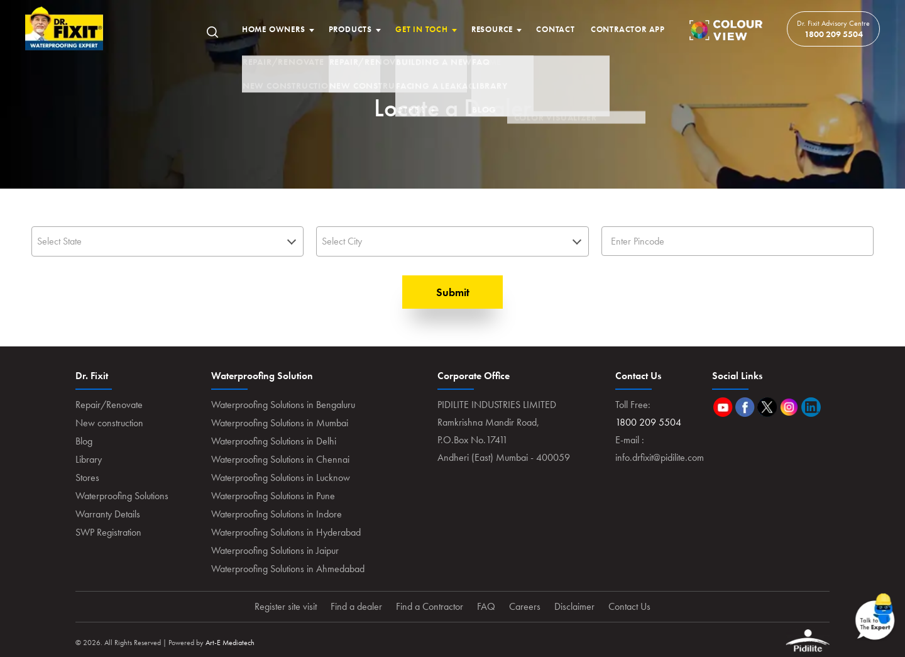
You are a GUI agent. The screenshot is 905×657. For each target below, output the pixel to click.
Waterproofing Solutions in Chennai (280, 459)
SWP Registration (108, 532)
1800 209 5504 (833, 34)
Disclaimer (574, 606)
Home (64, 28)
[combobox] (167, 241)
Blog (83, 441)
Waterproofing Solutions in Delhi (273, 441)
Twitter (767, 407)
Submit (452, 292)
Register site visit (286, 606)
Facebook (745, 407)
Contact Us (629, 606)
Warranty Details (107, 514)
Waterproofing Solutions (121, 495)
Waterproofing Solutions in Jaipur (275, 550)
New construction (109, 422)
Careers (524, 606)
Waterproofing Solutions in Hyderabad (286, 532)
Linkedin (811, 407)
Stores (87, 477)
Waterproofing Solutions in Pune (273, 495)
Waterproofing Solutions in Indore (276, 514)
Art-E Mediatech (230, 643)
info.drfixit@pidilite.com (659, 457)
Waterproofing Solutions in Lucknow (280, 477)
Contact (555, 29)
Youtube (723, 407)
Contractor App (628, 29)
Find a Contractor (429, 606)
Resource (492, 29)
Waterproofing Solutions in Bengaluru (283, 404)
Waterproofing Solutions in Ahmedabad (288, 568)
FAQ (486, 606)
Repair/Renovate (109, 404)
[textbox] (167, 241)
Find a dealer (356, 606)
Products (350, 29)
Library (88, 459)
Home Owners (273, 29)
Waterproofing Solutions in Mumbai (279, 422)
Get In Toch (421, 29)
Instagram (789, 407)
